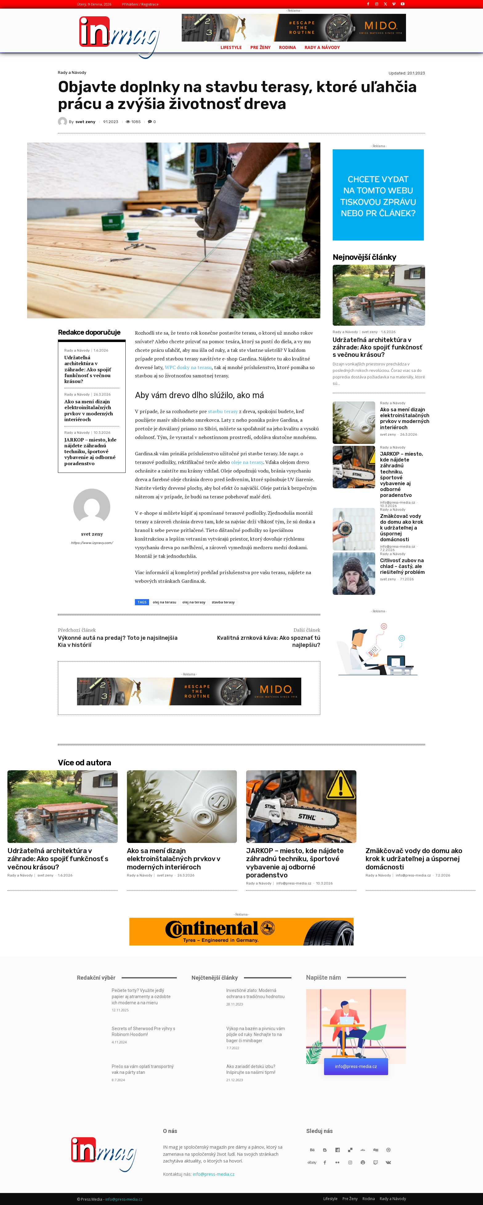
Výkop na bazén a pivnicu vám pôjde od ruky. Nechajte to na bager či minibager (255, 1034)
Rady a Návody (72, 73)
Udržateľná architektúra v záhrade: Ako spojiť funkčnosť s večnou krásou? (87, 369)
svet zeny (85, 122)
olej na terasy (193, 602)
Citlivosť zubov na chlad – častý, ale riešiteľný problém (402, 566)
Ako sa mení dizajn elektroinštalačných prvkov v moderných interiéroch (88, 410)
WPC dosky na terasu (188, 367)
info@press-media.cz (397, 503)
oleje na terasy (247, 462)
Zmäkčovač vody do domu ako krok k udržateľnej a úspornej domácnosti (401, 528)
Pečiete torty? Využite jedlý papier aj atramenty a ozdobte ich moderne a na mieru (141, 996)
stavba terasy (223, 602)
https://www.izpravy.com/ (92, 543)
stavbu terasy (223, 411)
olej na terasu (164, 602)
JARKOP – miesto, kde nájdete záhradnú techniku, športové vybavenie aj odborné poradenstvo (90, 451)
